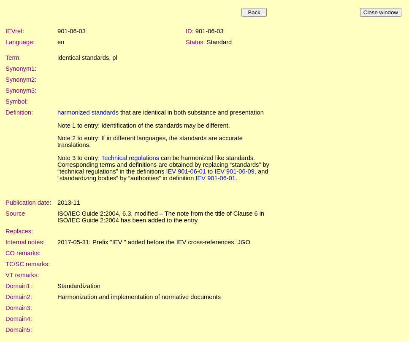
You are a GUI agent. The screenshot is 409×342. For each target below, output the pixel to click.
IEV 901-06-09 (234, 171)
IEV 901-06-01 (186, 171)
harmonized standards (88, 112)
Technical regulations (130, 158)
